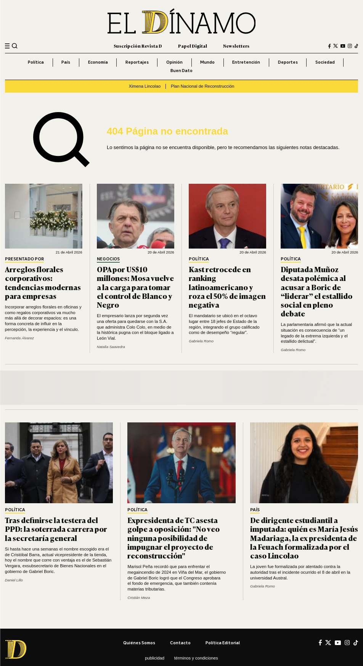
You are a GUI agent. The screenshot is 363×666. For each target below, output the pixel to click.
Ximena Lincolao (145, 86)
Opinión (174, 62)
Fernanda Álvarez (19, 338)
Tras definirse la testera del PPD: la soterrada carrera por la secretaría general (56, 528)
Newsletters (236, 46)
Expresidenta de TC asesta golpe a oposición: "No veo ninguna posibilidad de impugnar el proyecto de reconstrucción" (173, 537)
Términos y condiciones (196, 658)
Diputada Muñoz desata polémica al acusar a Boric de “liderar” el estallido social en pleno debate (316, 291)
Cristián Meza (138, 597)
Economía (98, 62)
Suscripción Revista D (138, 46)
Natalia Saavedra (111, 347)
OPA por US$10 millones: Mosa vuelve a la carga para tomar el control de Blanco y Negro (135, 286)
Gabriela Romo (201, 341)
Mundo (207, 62)
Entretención (246, 62)
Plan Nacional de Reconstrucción (202, 86)
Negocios (108, 259)
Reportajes (137, 62)
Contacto (180, 642)
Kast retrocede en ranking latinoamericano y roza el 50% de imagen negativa (227, 286)
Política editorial (223, 642)
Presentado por (24, 259)
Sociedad (325, 62)
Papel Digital (192, 46)
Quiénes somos (139, 642)
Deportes (288, 62)
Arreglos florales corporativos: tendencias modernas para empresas (43, 282)
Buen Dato (181, 70)
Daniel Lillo (14, 580)
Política (36, 62)
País (65, 62)
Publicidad (154, 658)
